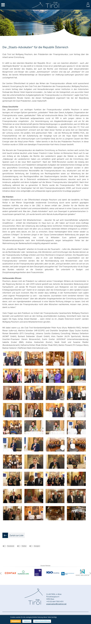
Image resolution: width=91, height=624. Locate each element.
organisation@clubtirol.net (56, 604)
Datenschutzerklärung (42, 621)
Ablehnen (27, 621)
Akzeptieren (16, 621)
